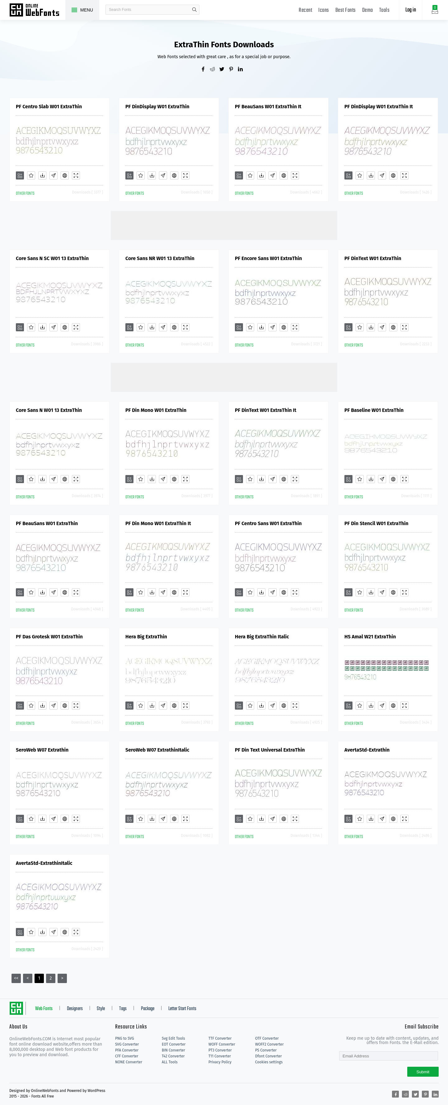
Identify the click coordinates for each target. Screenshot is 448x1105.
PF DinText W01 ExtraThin (372, 258)
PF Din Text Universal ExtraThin (270, 750)
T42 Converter (173, 1056)
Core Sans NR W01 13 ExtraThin (159, 258)
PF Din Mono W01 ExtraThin (155, 410)
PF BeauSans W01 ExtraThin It (268, 107)
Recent (305, 10)
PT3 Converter (220, 1050)
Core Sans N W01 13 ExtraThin (49, 410)
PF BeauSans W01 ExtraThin (47, 523)
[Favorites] (31, 175)
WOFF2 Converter (269, 1044)
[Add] (20, 175)
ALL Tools (170, 1062)
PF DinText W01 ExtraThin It (265, 410)
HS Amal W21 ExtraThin (370, 637)
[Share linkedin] (242, 70)
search (194, 9)
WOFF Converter (221, 1044)
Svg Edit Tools (173, 1038)
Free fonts (37, 11)
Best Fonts (345, 10)
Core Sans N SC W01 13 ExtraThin (52, 258)
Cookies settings (268, 1062)
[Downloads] (42, 175)
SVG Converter (127, 1044)
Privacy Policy (219, 1062)
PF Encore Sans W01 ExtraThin (268, 258)
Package (147, 1009)
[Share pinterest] (233, 70)
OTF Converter (267, 1038)
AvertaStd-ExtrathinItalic (44, 863)
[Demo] (76, 175)
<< (16, 978)
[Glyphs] (53, 175)
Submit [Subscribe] (423, 1072)
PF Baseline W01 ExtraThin (374, 410)
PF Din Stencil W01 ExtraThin (376, 523)
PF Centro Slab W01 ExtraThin (49, 107)
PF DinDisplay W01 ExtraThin (157, 107)
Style (101, 1009)
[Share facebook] (205, 70)
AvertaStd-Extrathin (367, 750)
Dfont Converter (268, 1056)
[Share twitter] (224, 70)
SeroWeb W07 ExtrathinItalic (157, 750)
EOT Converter (173, 1044)
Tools (384, 10)
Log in (410, 10)
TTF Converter (219, 1038)
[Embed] (65, 175)
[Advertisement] (224, 225)
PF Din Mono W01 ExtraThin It (158, 523)
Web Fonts (44, 1009)
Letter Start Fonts (182, 1009)
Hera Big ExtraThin (146, 637)
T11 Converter (219, 1056)
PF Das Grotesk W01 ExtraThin (49, 637)
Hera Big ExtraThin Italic (262, 637)
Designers (75, 1009)
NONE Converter (128, 1062)
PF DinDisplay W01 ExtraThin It (378, 107)
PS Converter (266, 1050)
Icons (323, 10)
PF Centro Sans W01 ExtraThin (268, 523)
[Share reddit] (214, 70)
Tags (123, 1009)
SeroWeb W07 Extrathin (42, 750)
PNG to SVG (124, 1038)
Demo (367, 10)
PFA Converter (126, 1050)
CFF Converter (126, 1056)
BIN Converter (173, 1050)
